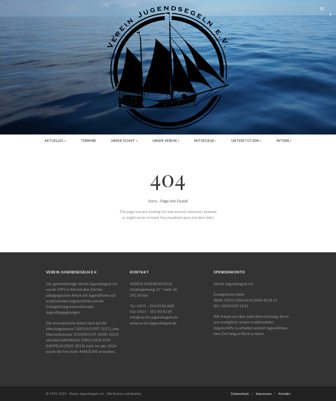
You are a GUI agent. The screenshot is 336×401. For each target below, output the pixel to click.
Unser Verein (166, 141)
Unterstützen (246, 141)
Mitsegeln (205, 141)
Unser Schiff (124, 141)
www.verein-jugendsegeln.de (153, 323)
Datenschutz (240, 394)
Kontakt (284, 394)
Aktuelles (55, 141)
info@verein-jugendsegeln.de (154, 317)
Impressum (264, 394)
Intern (284, 141)
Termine (88, 141)
